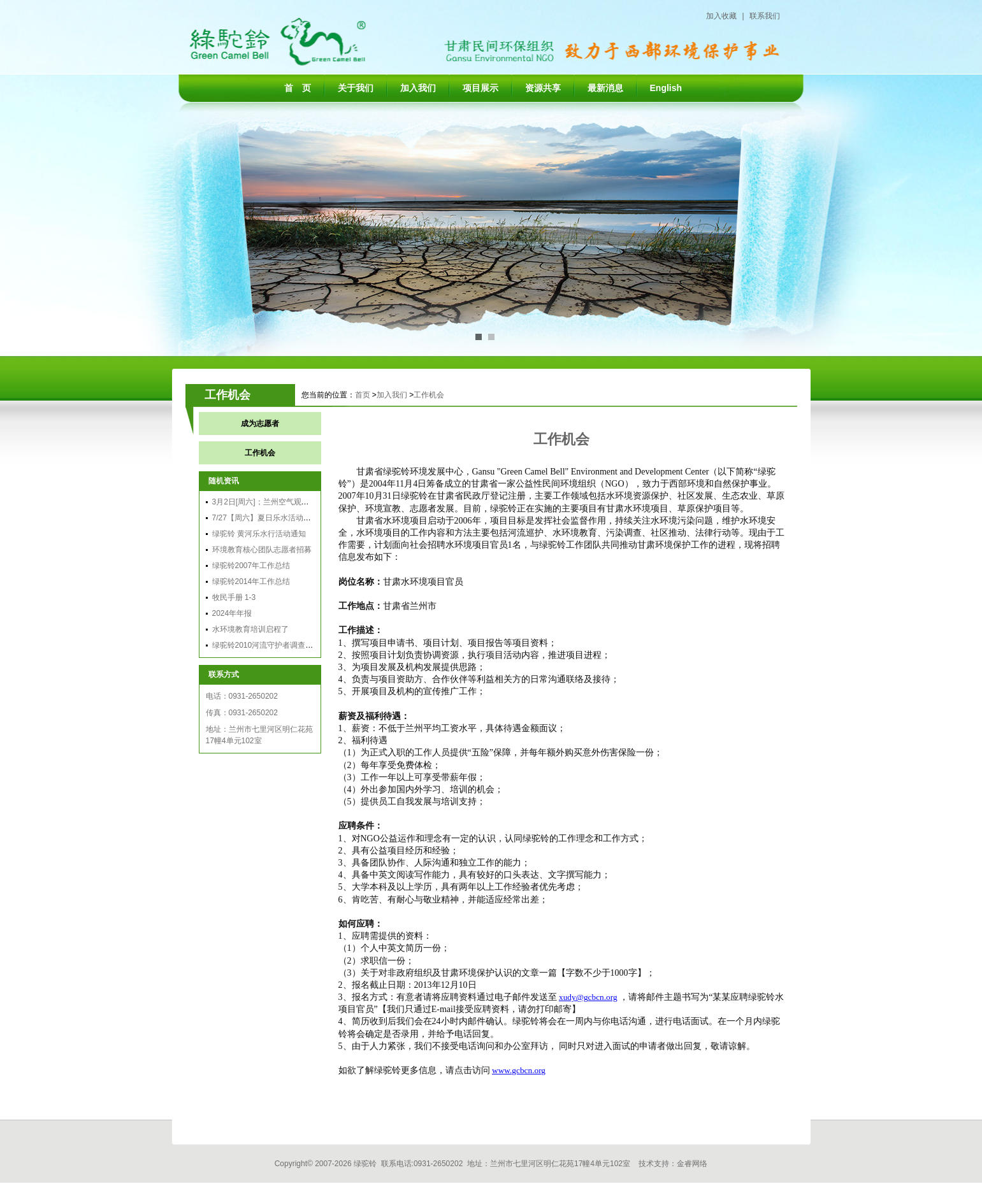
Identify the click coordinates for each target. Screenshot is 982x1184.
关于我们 (355, 88)
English (666, 88)
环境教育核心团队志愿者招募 (262, 549)
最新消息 (605, 88)
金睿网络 (692, 1163)
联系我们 (764, 15)
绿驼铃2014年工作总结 (251, 581)
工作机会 (429, 394)
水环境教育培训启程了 (250, 629)
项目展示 (480, 88)
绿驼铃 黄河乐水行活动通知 (259, 533)
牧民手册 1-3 (234, 597)
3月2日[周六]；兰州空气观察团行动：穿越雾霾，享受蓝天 (310, 501)
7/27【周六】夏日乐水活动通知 (265, 517)
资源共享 (543, 88)
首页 (362, 394)
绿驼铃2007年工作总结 (251, 565)
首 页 (297, 88)
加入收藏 (721, 15)
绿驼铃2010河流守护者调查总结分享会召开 (285, 645)
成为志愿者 (260, 423)
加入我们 (418, 88)
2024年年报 (232, 613)
